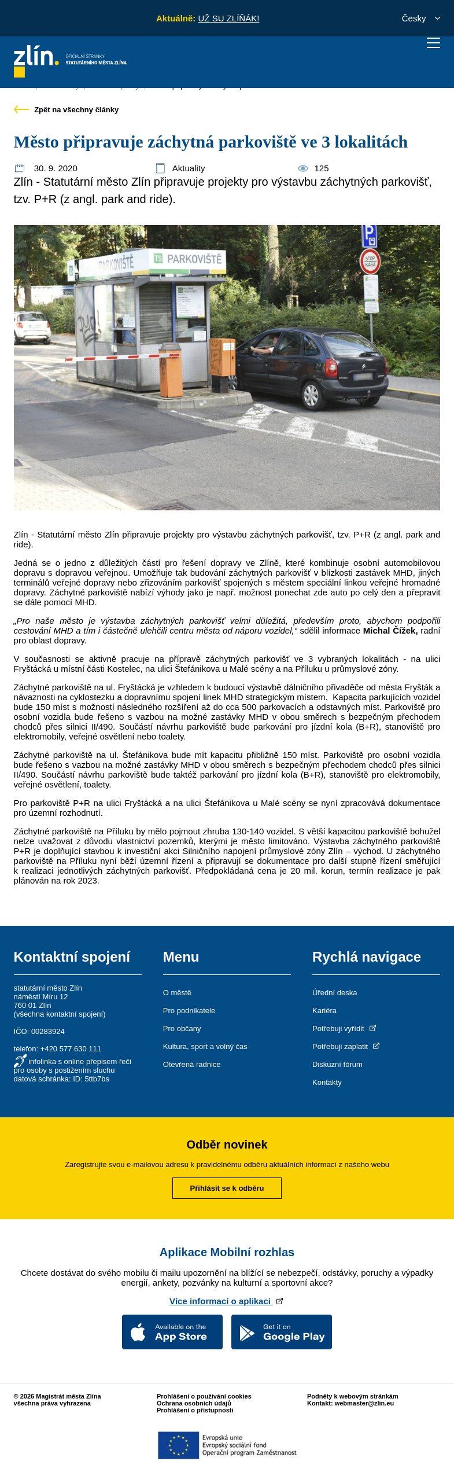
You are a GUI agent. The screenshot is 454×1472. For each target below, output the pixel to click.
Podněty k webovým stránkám (352, 1396)
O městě (177, 992)
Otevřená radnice (192, 1064)
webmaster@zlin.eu (364, 1403)
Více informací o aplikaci (227, 1301)
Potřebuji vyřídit (345, 1028)
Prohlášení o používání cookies (204, 1396)
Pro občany (182, 1028)
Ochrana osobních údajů (194, 1403)
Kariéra (324, 1010)
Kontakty (327, 1082)
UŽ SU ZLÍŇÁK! (228, 18)
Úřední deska (334, 992)
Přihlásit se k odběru (227, 1188)
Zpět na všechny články (66, 109)
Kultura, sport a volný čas (205, 1046)
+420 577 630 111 (70, 1048)
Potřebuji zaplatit (347, 1046)
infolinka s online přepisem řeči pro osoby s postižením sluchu (72, 1065)
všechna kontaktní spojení (59, 1014)
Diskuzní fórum (337, 1064)
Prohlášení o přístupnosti (195, 1410)
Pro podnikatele (189, 1010)
